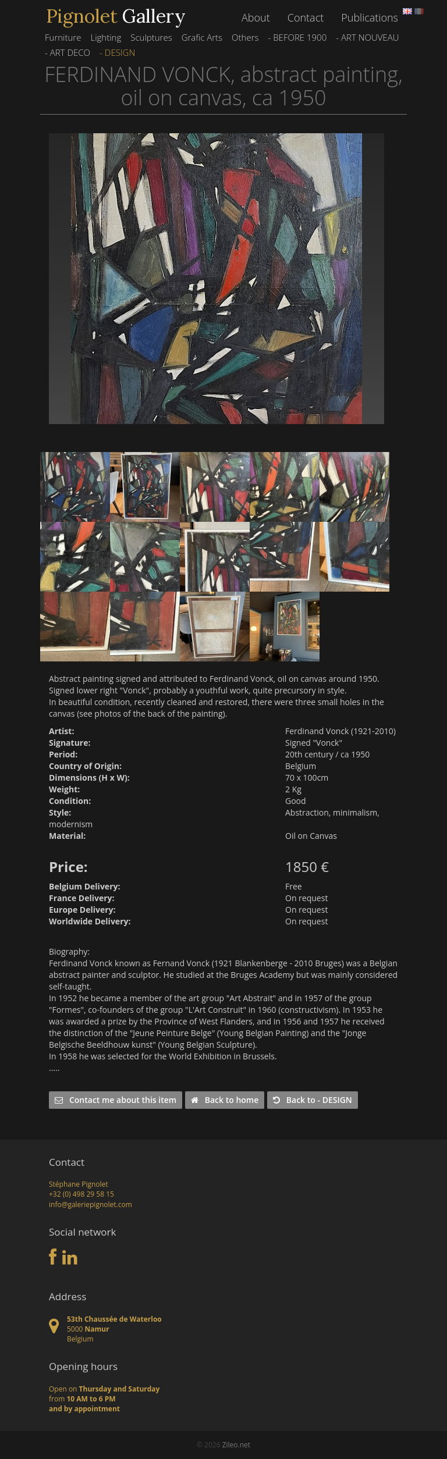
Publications (369, 17)
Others (245, 37)
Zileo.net (236, 1445)
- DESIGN (117, 52)
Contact (306, 17)
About (256, 17)
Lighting (105, 37)
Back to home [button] (224, 1099)
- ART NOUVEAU (367, 37)
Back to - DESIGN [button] (312, 1099)
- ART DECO (67, 52)
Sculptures (151, 37)
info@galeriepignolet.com (90, 1204)
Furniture (63, 37)
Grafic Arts (202, 37)
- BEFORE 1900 (297, 37)
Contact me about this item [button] (115, 1099)
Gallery (116, 16)
